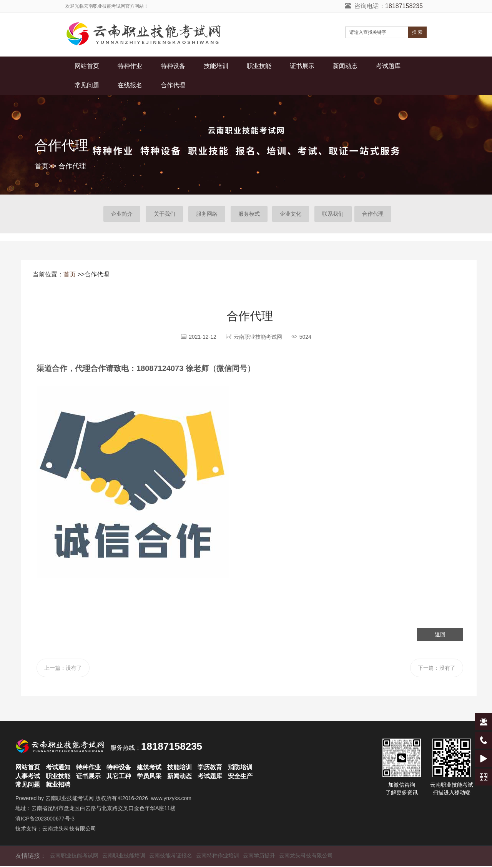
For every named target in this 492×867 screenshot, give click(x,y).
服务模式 (248, 214)
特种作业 (130, 66)
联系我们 (335, 214)
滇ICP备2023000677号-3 (45, 819)
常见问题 (87, 85)
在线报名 (130, 85)
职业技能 (259, 66)
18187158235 (404, 6)
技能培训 (216, 66)
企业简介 (119, 214)
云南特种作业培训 (217, 856)
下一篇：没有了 (436, 669)
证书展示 (302, 66)
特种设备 (173, 66)
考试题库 (388, 66)
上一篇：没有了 (63, 669)
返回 (440, 635)
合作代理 (173, 85)
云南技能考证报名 (170, 856)
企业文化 (292, 214)
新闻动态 (345, 66)
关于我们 (162, 214)
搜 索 (417, 32)
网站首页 (87, 66)
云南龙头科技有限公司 (69, 830)
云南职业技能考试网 (69, 799)
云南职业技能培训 (123, 856)
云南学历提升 (259, 856)
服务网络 (205, 214)
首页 (41, 166)
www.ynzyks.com (171, 799)
